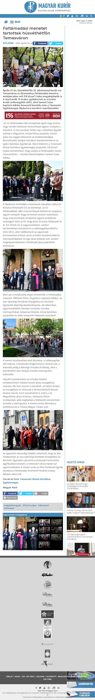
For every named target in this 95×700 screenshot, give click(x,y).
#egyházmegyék (12, 505)
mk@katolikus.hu (69, 693)
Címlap (9, 676)
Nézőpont (82, 676)
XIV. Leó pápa (28, 676)
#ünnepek (9, 508)
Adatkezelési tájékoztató (63, 697)
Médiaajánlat (37, 697)
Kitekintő (51, 676)
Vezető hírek (75, 462)
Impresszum (27, 697)
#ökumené (43, 505)
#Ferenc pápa (29, 505)
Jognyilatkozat (48, 697)
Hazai (17, 676)
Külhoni (8, 43)
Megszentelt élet (66, 676)
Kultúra (47, 679)
